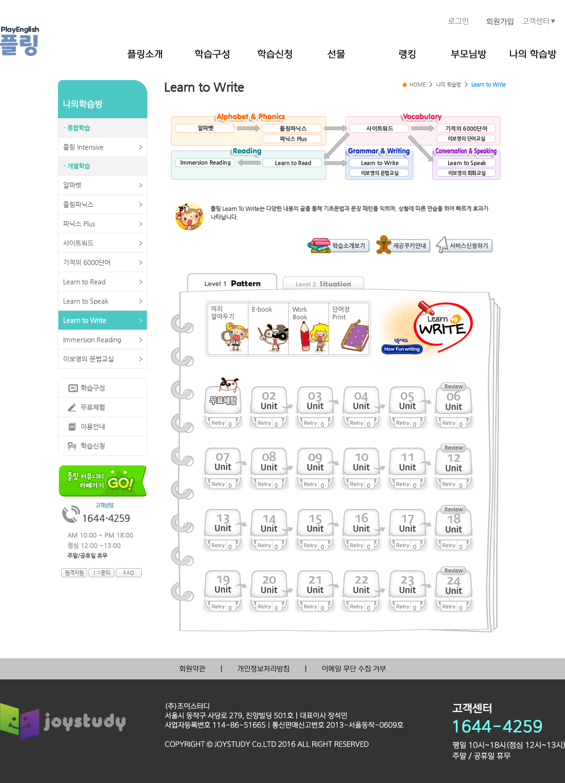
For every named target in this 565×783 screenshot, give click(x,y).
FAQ (128, 573)
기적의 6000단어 (87, 262)
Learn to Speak (85, 301)
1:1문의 (101, 573)
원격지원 (74, 573)
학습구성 (93, 388)
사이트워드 (78, 243)
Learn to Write (84, 320)
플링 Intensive (83, 147)
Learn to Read (84, 281)
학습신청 (93, 446)
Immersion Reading (92, 339)
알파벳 (72, 185)
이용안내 (93, 426)
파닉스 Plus (79, 223)
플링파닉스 (78, 204)
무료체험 (93, 407)
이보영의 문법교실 (88, 359)
